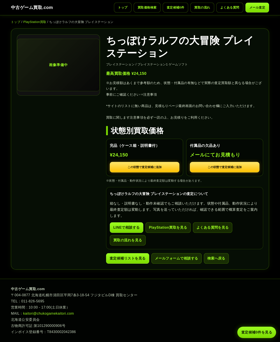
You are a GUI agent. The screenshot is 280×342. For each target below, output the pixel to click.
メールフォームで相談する (176, 258)
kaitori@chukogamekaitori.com (48, 313)
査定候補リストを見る (128, 258)
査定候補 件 (175, 7)
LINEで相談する (126, 227)
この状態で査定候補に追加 (145, 167)
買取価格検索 (147, 7)
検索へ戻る (216, 258)
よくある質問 (229, 7)
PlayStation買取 (34, 22)
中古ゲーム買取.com (32, 7)
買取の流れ (202, 7)
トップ (122, 7)
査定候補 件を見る (256, 332)
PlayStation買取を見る (168, 227)
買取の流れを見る (127, 240)
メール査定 (257, 7)
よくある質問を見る (212, 227)
